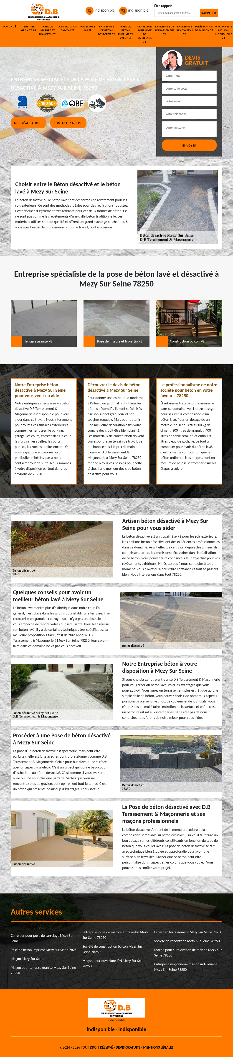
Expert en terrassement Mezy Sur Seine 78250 (188, 932)
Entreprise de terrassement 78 (165, 30)
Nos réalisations (28, 123)
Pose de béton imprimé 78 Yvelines (125, 32)
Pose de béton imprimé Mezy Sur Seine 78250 (45, 950)
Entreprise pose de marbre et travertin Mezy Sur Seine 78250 (115, 935)
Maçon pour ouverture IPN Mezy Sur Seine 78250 (113, 963)
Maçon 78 (9, 26)
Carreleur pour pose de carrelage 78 (144, 34)
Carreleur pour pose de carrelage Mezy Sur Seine (42, 938)
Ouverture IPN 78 (87, 28)
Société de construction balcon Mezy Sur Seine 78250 (112, 949)
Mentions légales (158, 1047)
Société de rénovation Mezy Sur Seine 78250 (187, 941)
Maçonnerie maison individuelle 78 (223, 32)
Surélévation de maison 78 (204, 28)
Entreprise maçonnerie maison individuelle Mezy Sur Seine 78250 (185, 967)
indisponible (100, 10)
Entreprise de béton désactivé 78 (106, 30)
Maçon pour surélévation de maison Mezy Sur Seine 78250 (188, 952)
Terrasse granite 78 (28, 28)
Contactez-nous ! (68, 123)
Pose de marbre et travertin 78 (47, 30)
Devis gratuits (128, 1047)
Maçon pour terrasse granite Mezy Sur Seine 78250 (43, 970)
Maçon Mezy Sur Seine (27, 959)
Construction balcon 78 (67, 28)
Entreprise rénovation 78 (185, 30)
